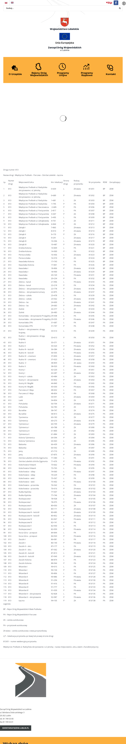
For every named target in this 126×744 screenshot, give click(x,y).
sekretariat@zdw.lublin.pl (15, 728)
